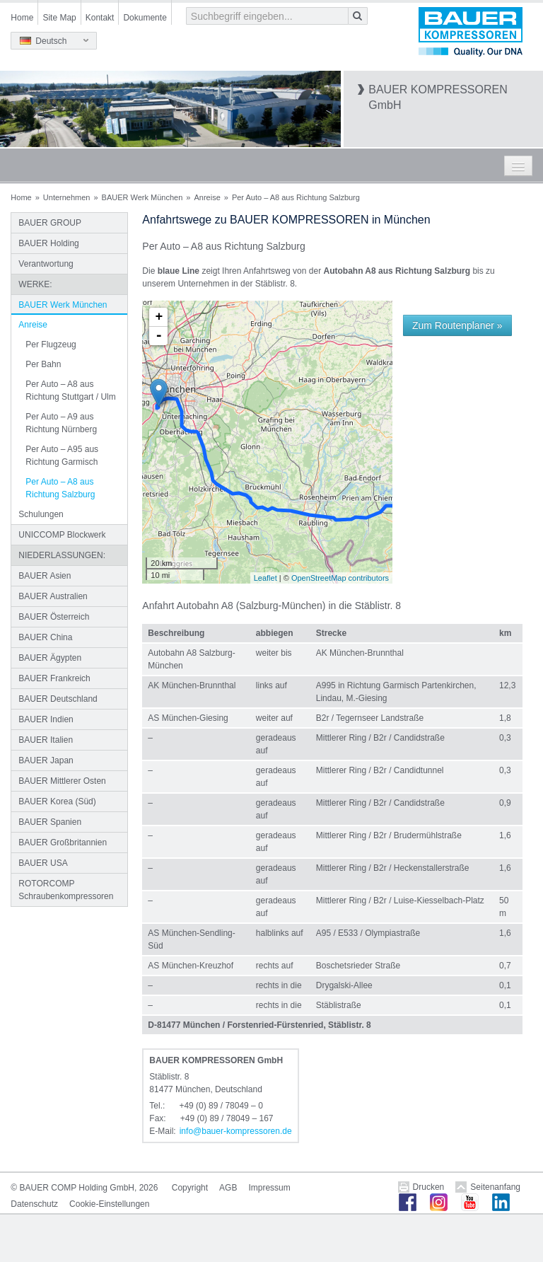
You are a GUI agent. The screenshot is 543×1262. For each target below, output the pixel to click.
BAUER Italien (45, 740)
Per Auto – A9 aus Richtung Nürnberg (61, 423)
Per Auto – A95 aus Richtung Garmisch (61, 455)
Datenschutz (34, 1204)
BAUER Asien (44, 576)
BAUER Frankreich (54, 678)
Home (22, 18)
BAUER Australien (52, 596)
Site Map (59, 18)
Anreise (207, 197)
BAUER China (45, 637)
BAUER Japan (45, 760)
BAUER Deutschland (57, 699)
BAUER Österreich (53, 617)
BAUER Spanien (49, 822)
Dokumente (144, 18)
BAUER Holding (48, 243)
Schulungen (40, 514)
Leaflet (265, 578)
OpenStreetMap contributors (340, 578)
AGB (228, 1188)
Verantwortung (45, 264)
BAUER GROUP (49, 223)
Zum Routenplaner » (457, 325)
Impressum (269, 1188)
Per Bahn (43, 364)
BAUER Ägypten (49, 658)
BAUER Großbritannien (62, 842)
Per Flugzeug (50, 344)
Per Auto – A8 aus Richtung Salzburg (60, 488)
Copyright (190, 1188)
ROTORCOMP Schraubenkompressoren (65, 890)
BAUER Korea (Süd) (56, 801)
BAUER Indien (45, 719)
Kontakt (100, 18)
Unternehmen (66, 197)
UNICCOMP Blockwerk (61, 535)
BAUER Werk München (142, 197)
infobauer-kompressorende (236, 1131)
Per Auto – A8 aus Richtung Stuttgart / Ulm (70, 390)
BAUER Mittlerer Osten (61, 781)
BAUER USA (42, 863)
